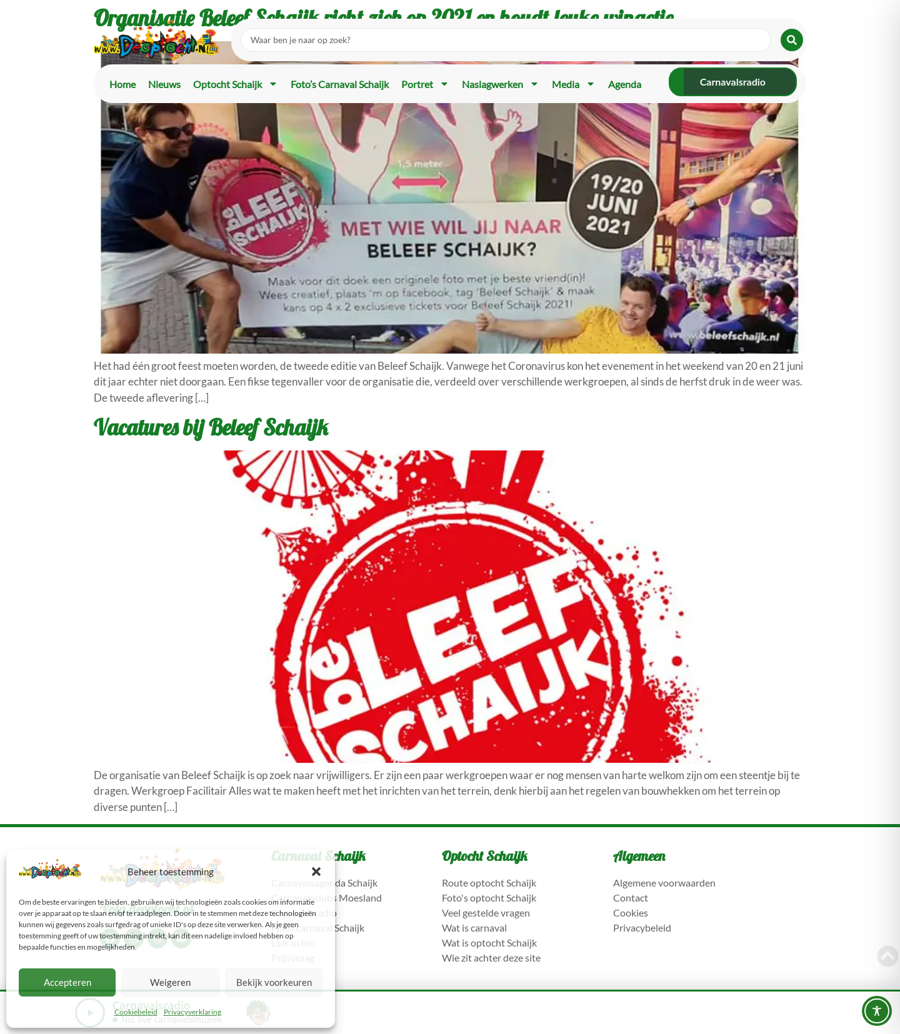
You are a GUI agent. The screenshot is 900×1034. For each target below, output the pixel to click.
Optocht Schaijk (235, 83)
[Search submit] (792, 40)
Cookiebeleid (136, 1012)
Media (574, 83)
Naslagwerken (500, 83)
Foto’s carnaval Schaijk (340, 84)
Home (122, 84)
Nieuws (164, 84)
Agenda (624, 84)
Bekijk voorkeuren (274, 982)
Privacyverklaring (192, 1012)
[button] (316, 871)
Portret (425, 83)
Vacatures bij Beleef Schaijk (211, 427)
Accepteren (67, 982)
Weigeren (170, 982)
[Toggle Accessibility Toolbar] (877, 1011)
